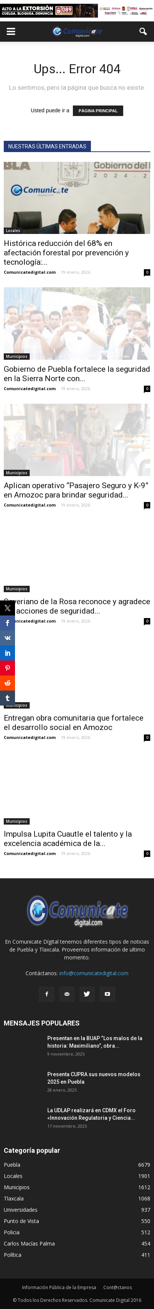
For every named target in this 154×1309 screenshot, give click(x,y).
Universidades (21, 1209)
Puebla (12, 1164)
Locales (13, 230)
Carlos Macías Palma (29, 1243)
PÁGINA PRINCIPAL (98, 111)
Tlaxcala (14, 1198)
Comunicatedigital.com (30, 272)
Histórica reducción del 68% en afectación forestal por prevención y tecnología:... (66, 253)
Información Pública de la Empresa (59, 1287)
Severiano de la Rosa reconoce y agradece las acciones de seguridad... (77, 606)
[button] (143, 31)
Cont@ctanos (117, 1287)
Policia (12, 1232)
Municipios (16, 356)
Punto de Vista (21, 1221)
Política (12, 1254)
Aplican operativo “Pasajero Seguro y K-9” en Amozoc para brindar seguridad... (76, 490)
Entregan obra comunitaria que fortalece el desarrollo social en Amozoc (73, 722)
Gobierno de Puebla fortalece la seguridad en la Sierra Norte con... (77, 374)
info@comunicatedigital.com (93, 973)
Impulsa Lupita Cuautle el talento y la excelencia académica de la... (68, 838)
